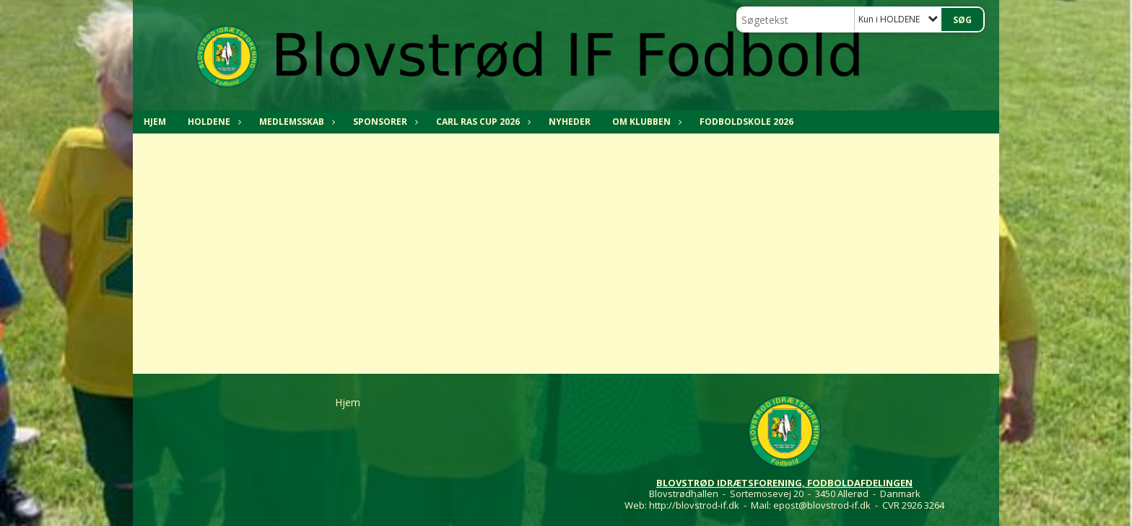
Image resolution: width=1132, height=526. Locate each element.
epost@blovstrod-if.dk (822, 505)
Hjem (155, 121)
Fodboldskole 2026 (746, 121)
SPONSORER (383, 121)
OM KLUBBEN (645, 121)
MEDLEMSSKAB (295, 121)
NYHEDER (570, 121)
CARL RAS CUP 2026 (481, 121)
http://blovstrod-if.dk (694, 505)
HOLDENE (213, 121)
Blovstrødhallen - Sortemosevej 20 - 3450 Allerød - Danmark (784, 493)
